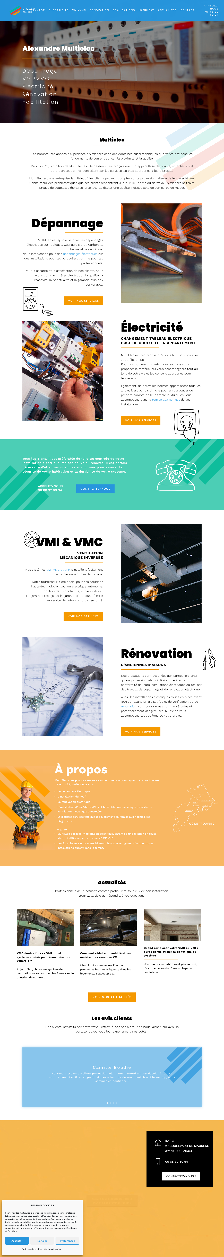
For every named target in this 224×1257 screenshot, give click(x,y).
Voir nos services (83, 301)
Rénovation (99, 10)
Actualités (167, 10)
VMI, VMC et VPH (58, 569)
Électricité (59, 10)
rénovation (128, 706)
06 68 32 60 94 (176, 1161)
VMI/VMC (79, 10)
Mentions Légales (52, 1249)
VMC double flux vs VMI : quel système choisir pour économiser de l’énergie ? (43, 957)
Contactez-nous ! (181, 1176)
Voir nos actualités (112, 997)
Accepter (16, 1240)
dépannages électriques (80, 254)
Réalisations (124, 10)
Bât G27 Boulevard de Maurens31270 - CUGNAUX (187, 1146)
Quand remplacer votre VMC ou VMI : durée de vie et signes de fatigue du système (171, 951)
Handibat (146, 10)
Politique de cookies (32, 1249)
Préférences (67, 1240)
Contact (187, 10)
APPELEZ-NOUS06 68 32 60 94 (211, 10)
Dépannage (36, 10)
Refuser (42, 1240)
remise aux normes (166, 399)
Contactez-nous (95, 489)
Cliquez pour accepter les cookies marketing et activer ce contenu (112, 1200)
